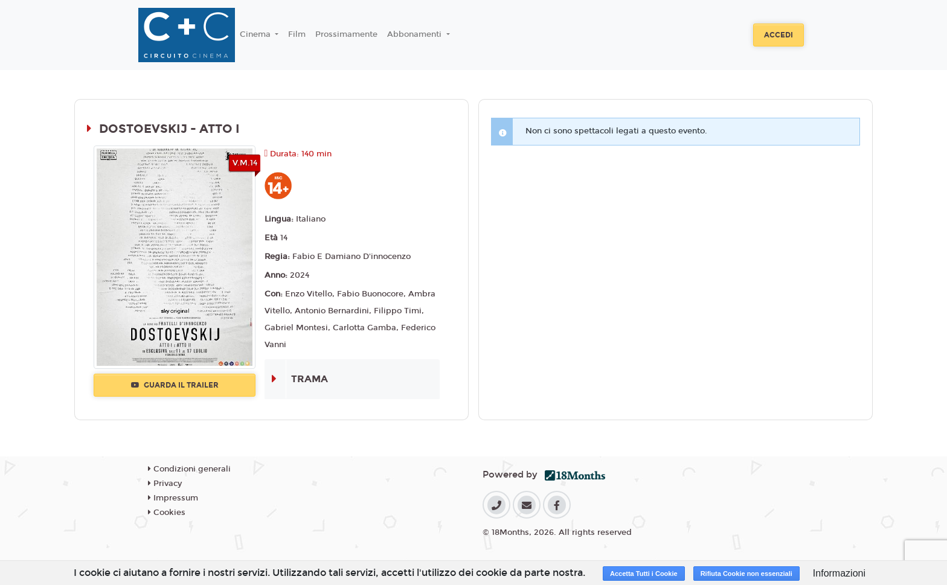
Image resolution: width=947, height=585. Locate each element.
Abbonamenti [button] (415, 34)
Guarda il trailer (175, 385)
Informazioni (839, 573)
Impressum (173, 498)
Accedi (778, 35)
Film (297, 34)
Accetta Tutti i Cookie (644, 573)
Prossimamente (346, 34)
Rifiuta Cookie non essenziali (746, 573)
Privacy (165, 483)
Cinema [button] (256, 34)
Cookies (166, 512)
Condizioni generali (189, 469)
